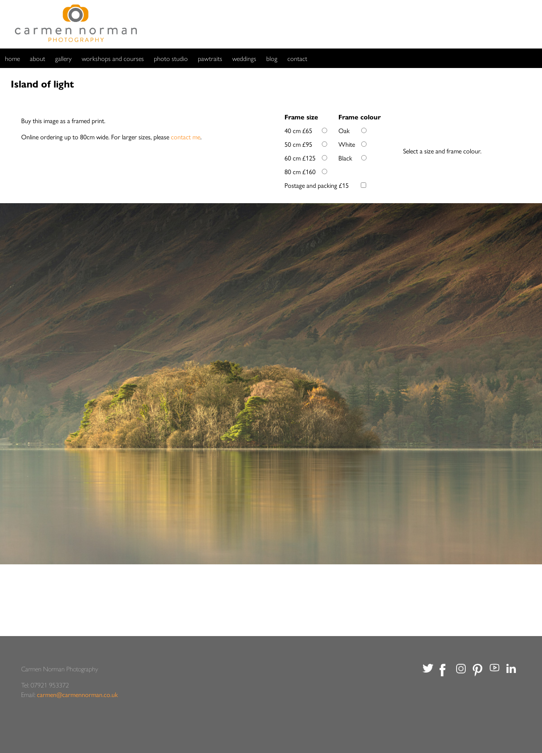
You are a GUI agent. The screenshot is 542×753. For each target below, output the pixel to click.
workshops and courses (113, 58)
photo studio (171, 58)
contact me (185, 136)
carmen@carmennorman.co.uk (77, 694)
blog (271, 58)
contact (297, 58)
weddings (244, 58)
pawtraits (210, 58)
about (37, 58)
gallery (63, 58)
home (12, 58)
